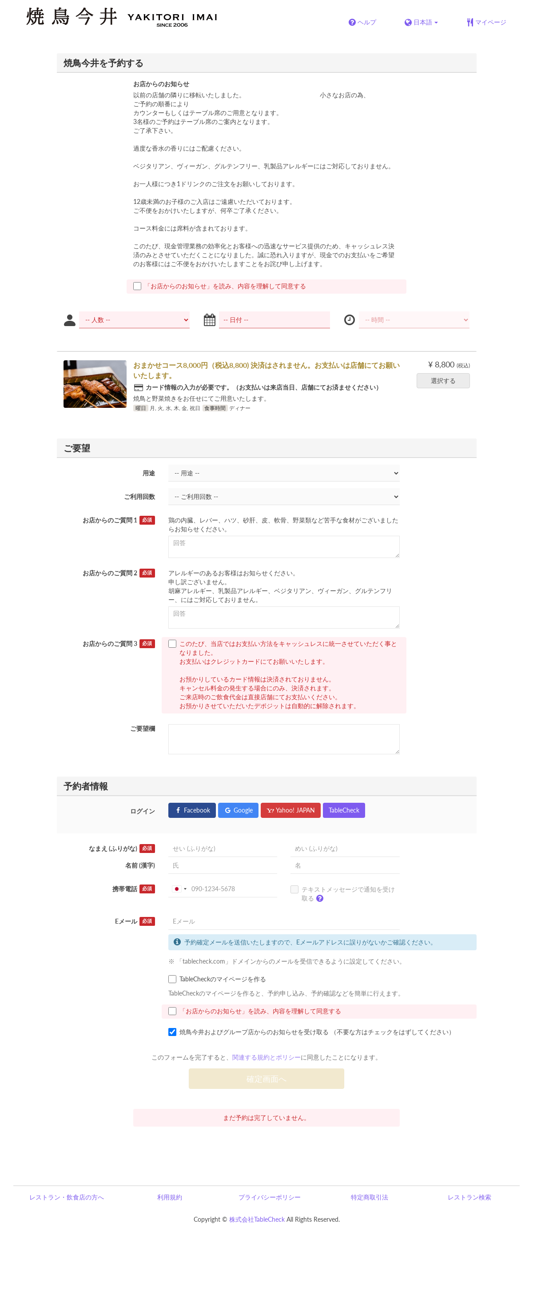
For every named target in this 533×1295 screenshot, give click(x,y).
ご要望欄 (142, 728)
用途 (149, 473)
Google (238, 810)
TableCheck (344, 810)
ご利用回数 (139, 496)
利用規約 (169, 1197)
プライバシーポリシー (270, 1197)
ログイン (142, 811)
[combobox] (179, 889)
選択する (446, 380)
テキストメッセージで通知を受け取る (342, 895)
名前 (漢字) (140, 865)
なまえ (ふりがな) (122, 848)
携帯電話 (133, 889)
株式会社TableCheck (257, 1219)
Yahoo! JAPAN (290, 810)
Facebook (192, 810)
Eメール (135, 921)
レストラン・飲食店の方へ (66, 1197)
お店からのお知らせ (161, 84)
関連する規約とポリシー (266, 1057)
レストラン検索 (469, 1197)
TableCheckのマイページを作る (217, 979)
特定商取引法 (369, 1197)
